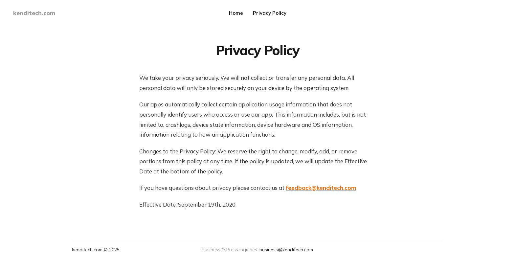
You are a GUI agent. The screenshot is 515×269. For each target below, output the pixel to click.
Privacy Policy (269, 13)
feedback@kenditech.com (321, 187)
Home (236, 13)
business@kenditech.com (286, 250)
